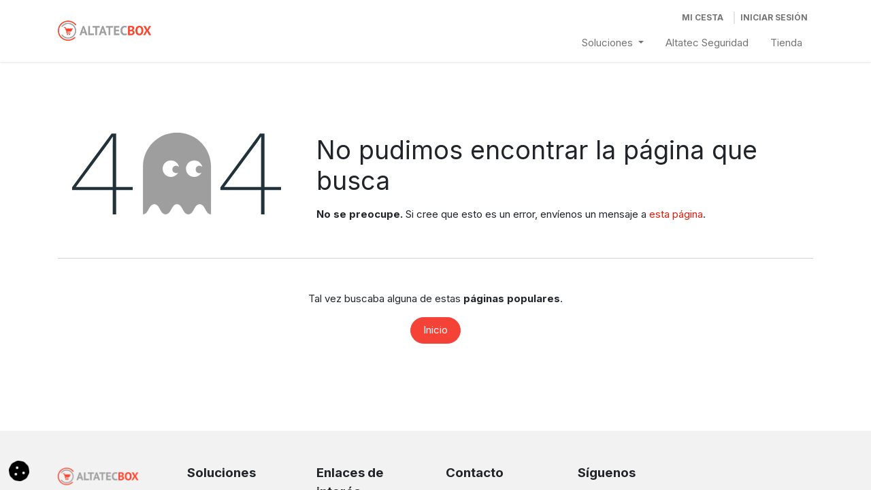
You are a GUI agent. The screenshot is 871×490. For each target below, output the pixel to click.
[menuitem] (613, 43)
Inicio (435, 329)
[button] (19, 469)
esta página (676, 214)
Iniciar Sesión (774, 17)
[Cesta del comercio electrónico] (702, 17)
